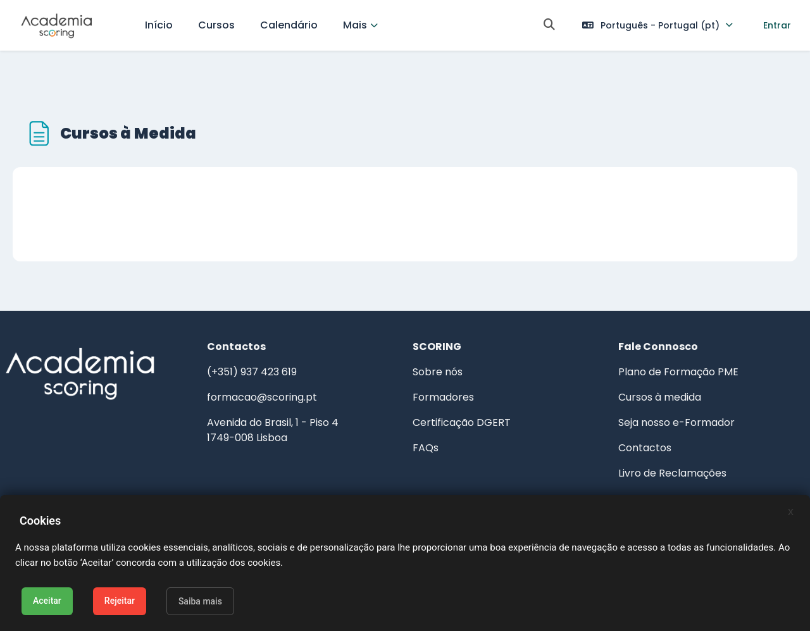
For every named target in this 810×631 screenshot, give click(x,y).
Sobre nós (438, 349)
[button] (549, 25)
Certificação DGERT (462, 400)
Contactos (636, 425)
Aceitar (47, 601)
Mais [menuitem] (355, 25)
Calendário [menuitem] (289, 25)
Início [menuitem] (159, 25)
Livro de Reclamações (663, 451)
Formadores (443, 375)
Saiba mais (200, 601)
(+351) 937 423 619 (261, 349)
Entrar (777, 25)
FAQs (426, 425)
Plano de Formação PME (669, 349)
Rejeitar (119, 601)
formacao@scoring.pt (271, 375)
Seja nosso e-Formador (667, 400)
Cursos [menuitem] (216, 25)
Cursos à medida (650, 375)
